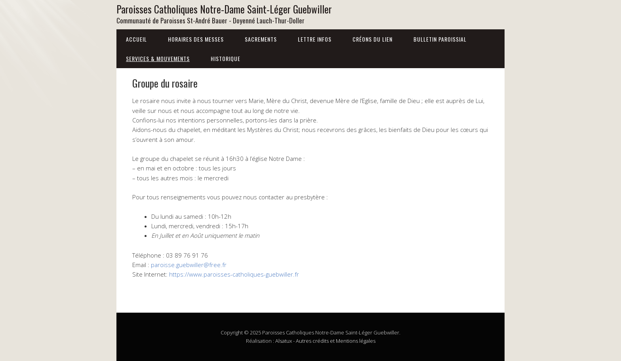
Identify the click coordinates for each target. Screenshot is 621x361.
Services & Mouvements (158, 58)
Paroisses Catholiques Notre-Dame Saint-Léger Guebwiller (224, 9)
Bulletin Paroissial (440, 39)
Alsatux (283, 340)
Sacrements (261, 39)
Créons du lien (372, 39)
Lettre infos (314, 39)
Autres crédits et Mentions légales (335, 340)
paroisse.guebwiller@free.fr (189, 265)
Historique (225, 58)
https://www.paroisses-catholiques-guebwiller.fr (234, 274)
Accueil (136, 39)
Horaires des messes (196, 39)
